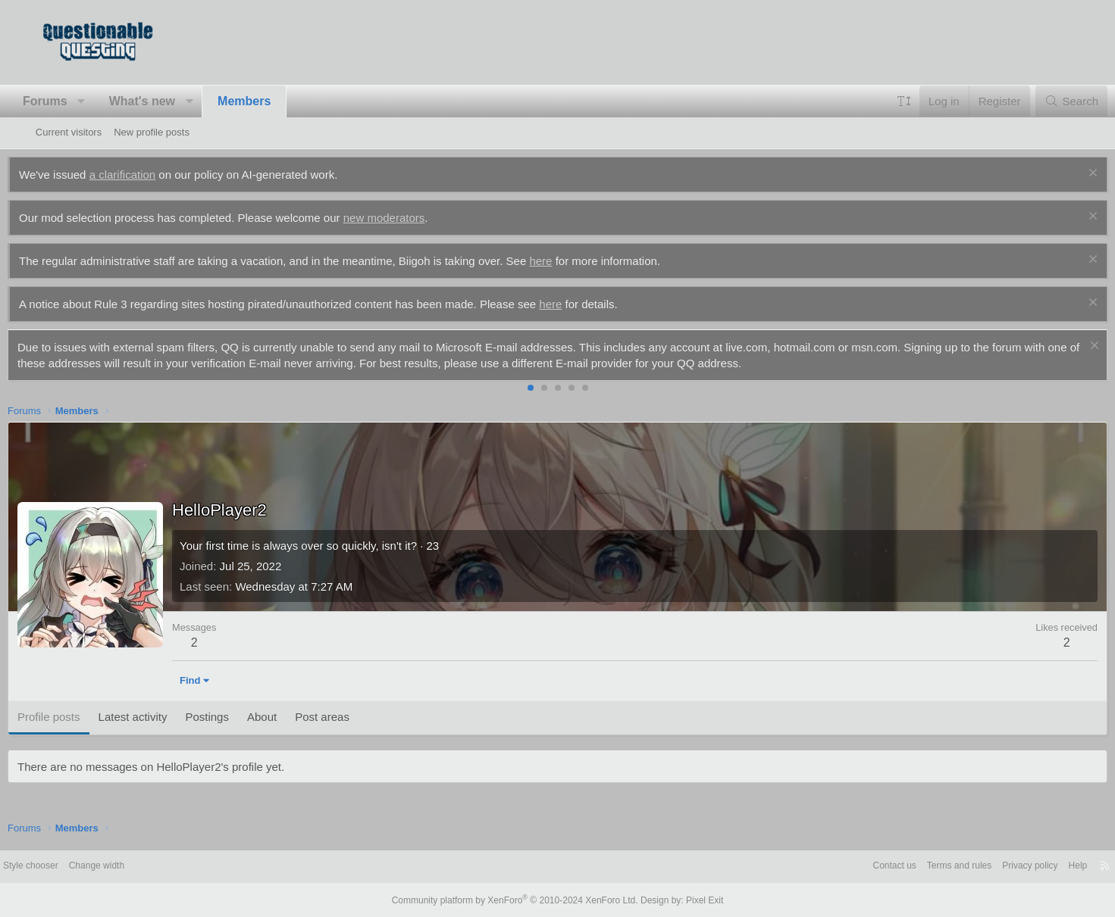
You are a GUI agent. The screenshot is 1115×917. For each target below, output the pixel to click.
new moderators (412, 217)
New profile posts (151, 132)
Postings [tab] (235, 716)
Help (1037, 866)
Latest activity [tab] (160, 716)
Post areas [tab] (350, 716)
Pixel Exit (692, 899)
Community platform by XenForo (518, 899)
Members (272, 101)
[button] (109, 101)
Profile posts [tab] (76, 716)
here (568, 260)
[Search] (1043, 101)
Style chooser (72, 866)
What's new (169, 101)
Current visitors (69, 132)
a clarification (150, 174)
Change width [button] (143, 866)
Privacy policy (986, 866)
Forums (73, 101)
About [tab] (290, 716)
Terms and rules (909, 866)
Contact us (840, 866)
